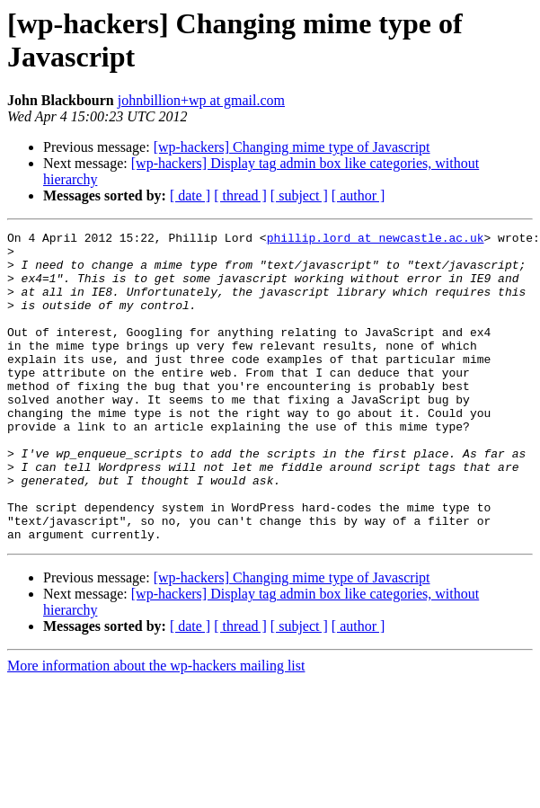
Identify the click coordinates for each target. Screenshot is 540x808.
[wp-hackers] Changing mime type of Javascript (292, 147)
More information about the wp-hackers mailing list (156, 727)
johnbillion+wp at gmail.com (201, 100)
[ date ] (190, 195)
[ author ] (358, 195)
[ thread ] (240, 195)
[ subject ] (299, 195)
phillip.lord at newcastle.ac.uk (375, 240)
